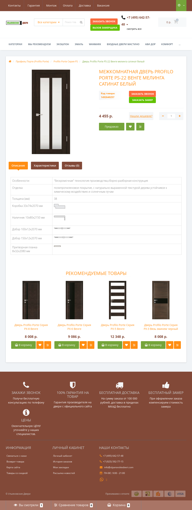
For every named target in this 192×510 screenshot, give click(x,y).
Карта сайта (13, 467)
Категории (15, 44)
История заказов (62, 461)
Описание (18, 165)
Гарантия (14, 5)
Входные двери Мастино (123, 44)
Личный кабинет (62, 455)
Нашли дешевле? (141, 116)
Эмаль (79, 44)
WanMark (95, 44)
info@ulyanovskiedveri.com (116, 467)
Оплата (49, 5)
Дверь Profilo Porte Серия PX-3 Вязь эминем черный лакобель (161, 327)
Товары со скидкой (17, 473)
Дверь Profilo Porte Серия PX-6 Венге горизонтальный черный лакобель (74, 327)
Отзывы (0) (72, 165)
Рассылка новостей (64, 473)
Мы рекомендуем (39, 44)
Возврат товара (15, 461)
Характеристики (45, 165)
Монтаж (32, 5)
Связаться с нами (17, 455)
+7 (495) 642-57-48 (111, 455)
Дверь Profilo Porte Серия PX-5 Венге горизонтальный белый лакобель (117, 327)
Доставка (67, 5)
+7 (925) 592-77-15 (111, 461)
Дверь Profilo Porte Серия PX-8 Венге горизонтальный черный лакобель (31, 327)
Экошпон (63, 44)
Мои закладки (61, 467)
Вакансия (86, 5)
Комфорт (167, 44)
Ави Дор (150, 44)
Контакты (105, 5)
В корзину (23, 345)
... (179, 44)
